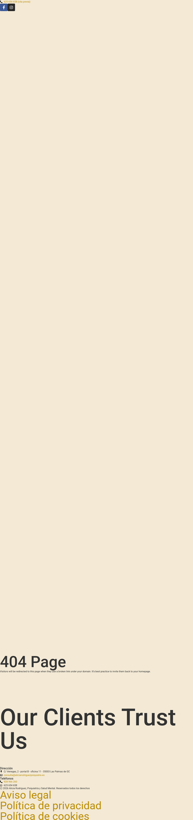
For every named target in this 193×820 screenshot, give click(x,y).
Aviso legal (25, 795)
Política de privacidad (51, 805)
